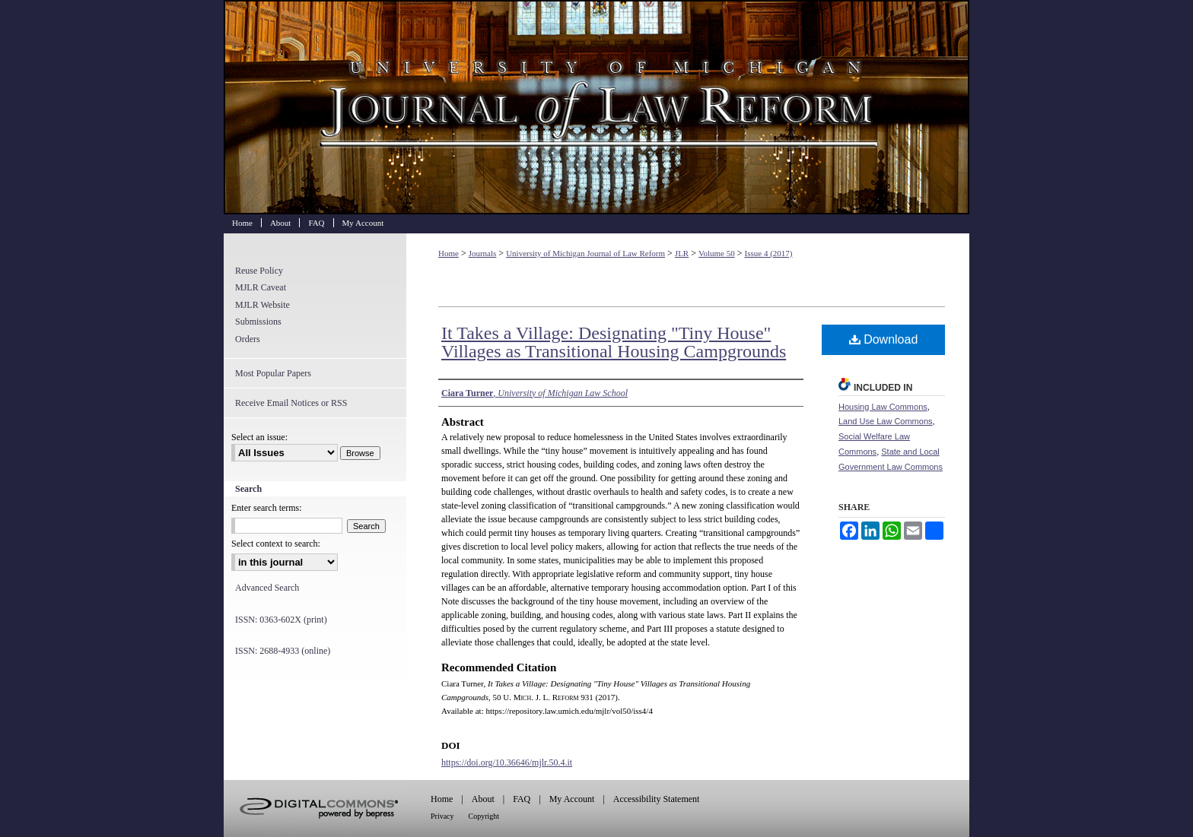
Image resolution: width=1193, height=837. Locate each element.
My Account (572, 799)
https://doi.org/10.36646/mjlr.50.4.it (506, 762)
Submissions (258, 321)
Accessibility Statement (656, 799)
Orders (247, 339)
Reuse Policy (259, 270)
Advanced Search (267, 587)
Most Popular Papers (273, 373)
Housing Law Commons (882, 406)
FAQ (521, 799)
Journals (483, 253)
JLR (682, 253)
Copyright (484, 816)
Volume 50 (716, 253)
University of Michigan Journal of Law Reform (596, 107)
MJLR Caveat (260, 287)
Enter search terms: (266, 508)
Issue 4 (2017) (769, 253)
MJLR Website (262, 305)
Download (883, 339)
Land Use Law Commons (885, 421)
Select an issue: (259, 437)
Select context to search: (275, 543)
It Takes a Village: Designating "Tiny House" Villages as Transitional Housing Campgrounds (613, 342)
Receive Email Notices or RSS (291, 403)
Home (448, 253)
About (483, 799)
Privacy (442, 816)
